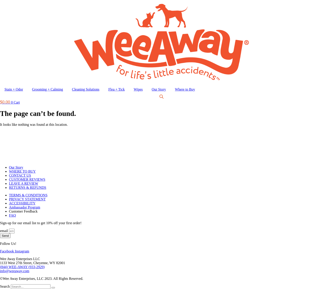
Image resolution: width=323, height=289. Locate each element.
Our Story (159, 89)
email (4, 231)
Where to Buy (185, 89)
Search (5, 286)
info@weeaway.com (14, 271)
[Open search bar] (161, 97)
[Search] (53, 287)
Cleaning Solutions (85, 89)
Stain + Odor (13, 89)
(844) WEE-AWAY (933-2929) (22, 267)
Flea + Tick (116, 89)
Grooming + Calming (47, 89)
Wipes (138, 89)
